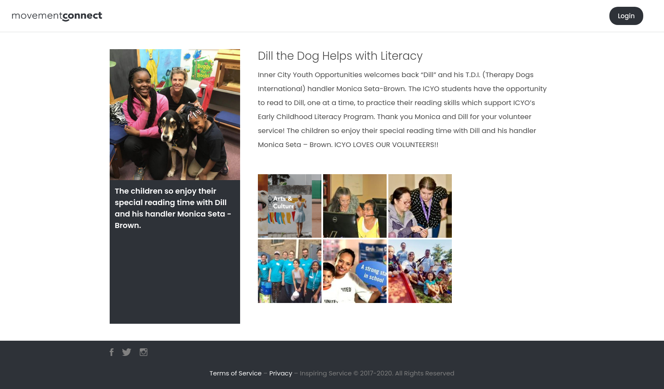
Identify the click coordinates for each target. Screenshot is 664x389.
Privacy (280, 373)
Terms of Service (236, 373)
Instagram (143, 352)
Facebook (111, 352)
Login (626, 15)
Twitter (126, 352)
